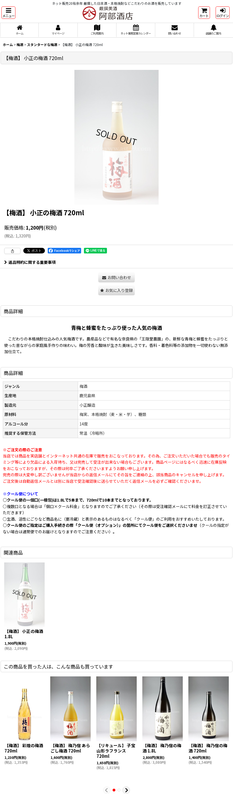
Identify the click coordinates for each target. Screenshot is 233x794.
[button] (8, 12)
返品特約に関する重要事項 (30, 262)
